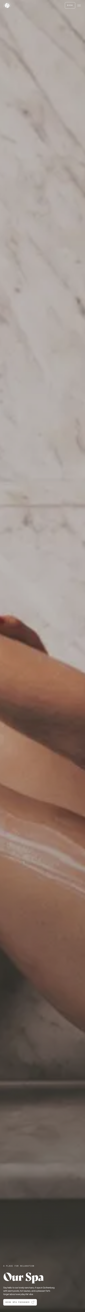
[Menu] (79, 5)
